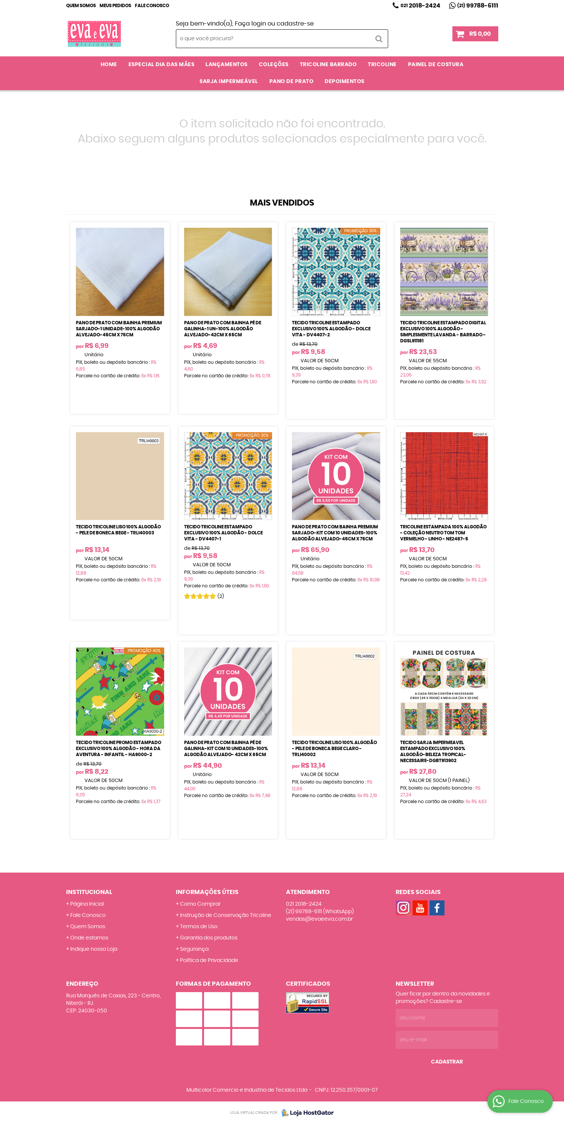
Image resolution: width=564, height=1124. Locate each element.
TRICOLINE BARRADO (328, 64)
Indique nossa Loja (93, 949)
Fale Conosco (152, 5)
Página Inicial (87, 904)
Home (109, 64)
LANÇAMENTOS (227, 64)
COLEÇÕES (274, 64)
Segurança (194, 949)
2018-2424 (420, 6)
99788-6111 (477, 6)
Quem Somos (81, 5)
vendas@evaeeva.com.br (319, 919)
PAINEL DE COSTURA (436, 64)
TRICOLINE (382, 64)
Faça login (250, 24)
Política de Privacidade (209, 960)
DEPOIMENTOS (344, 81)
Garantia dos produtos (208, 938)
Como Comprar (200, 904)
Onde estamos (89, 938)
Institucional (89, 892)
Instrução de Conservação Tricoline (225, 915)
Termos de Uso (199, 926)
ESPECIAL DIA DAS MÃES (162, 64)
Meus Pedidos (115, 5)
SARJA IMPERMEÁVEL (229, 81)
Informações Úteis (207, 892)
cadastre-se (295, 24)
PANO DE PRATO (291, 81)
